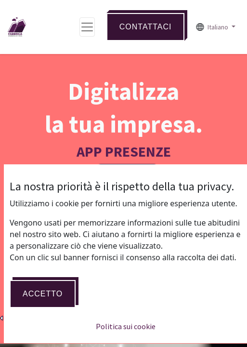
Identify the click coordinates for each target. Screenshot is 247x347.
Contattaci (145, 27)
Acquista (123, 266)
